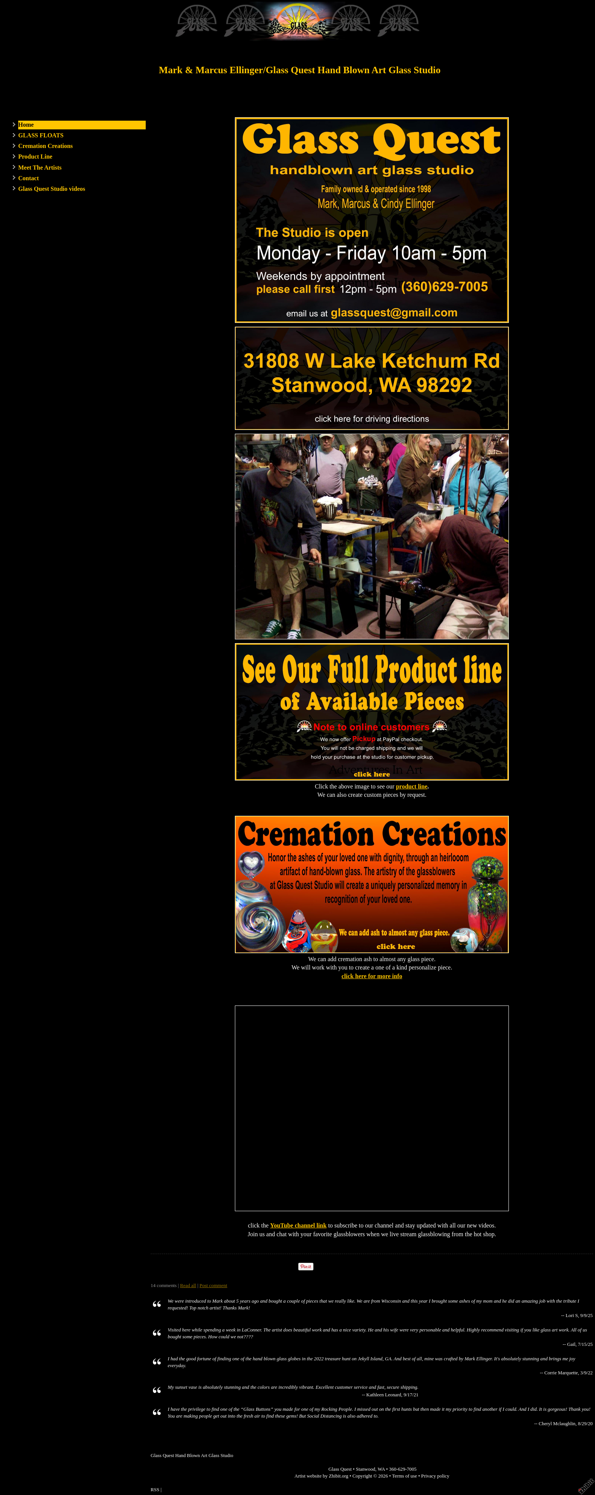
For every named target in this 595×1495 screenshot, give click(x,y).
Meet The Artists (39, 167)
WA (381, 1469)
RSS (155, 1489)
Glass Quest (340, 1469)
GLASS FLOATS (40, 135)
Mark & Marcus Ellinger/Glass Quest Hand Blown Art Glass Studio (300, 70)
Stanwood (365, 1469)
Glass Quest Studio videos (51, 189)
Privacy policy (435, 1476)
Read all (188, 1285)
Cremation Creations (45, 146)
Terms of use (404, 1476)
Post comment (213, 1285)
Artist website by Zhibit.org (321, 1476)
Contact (28, 178)
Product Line (35, 156)
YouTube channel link (298, 1225)
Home (26, 124)
